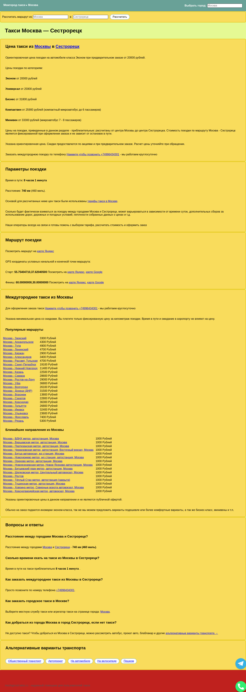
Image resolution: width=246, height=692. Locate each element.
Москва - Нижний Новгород (20, 368)
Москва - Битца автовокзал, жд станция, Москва (33, 453)
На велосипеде (107, 661)
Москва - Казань (13, 372)
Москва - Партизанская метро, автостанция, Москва (36, 446)
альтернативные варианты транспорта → (192, 633)
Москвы (43, 46)
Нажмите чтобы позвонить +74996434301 (93, 154)
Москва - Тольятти (14, 405)
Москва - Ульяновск (15, 413)
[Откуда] (50, 17)
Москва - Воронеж (14, 394)
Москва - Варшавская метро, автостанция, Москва (35, 442)
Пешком (129, 661)
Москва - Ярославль (16, 417)
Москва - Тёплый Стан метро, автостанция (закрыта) (36, 479)
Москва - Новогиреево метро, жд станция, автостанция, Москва (43, 457)
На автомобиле (80, 661)
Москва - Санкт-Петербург (19, 364)
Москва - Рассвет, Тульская (20, 360)
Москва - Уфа (11, 383)
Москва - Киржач (13, 353)
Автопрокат (55, 661)
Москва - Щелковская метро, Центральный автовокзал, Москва (43, 472)
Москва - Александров (17, 357)
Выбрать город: (195, 5)
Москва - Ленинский (15, 349)
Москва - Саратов (14, 398)
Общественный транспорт (24, 661)
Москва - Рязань (13, 420)
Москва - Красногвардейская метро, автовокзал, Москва (38, 491)
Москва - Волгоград (15, 387)
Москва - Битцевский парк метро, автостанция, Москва (38, 468)
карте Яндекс (45, 251)
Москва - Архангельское (18, 342)
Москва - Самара (14, 375)
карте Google (94, 272)
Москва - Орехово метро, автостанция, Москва (32, 461)
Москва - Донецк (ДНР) (17, 390)
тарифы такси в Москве (102, 201)
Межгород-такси (14, 5)
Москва (33, 5)
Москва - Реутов (13, 476)
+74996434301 (65, 590)
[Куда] (90, 17)
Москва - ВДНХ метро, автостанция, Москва (31, 438)
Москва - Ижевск (13, 409)
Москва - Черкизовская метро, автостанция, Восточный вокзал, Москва (48, 449)
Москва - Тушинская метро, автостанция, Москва (34, 483)
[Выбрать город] (224, 6)
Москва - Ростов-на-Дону (19, 379)
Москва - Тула (12, 345)
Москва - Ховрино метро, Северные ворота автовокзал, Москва (43, 487)
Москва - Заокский (14, 338)
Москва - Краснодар (15, 402)
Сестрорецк (67, 46)
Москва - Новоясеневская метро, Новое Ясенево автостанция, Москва (48, 464)
